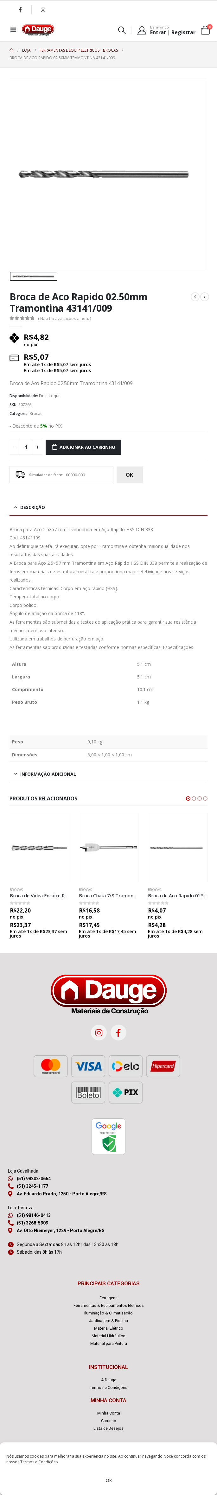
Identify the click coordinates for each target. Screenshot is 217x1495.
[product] (39, 847)
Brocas (35, 413)
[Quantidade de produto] (26, 447)
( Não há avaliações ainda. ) (64, 318)
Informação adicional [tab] (48, 774)
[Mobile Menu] (13, 30)
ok (129, 474)
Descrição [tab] (32, 507)
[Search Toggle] (122, 30)
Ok (108, 1480)
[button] (188, 798)
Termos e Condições (39, 1462)
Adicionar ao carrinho (87, 447)
